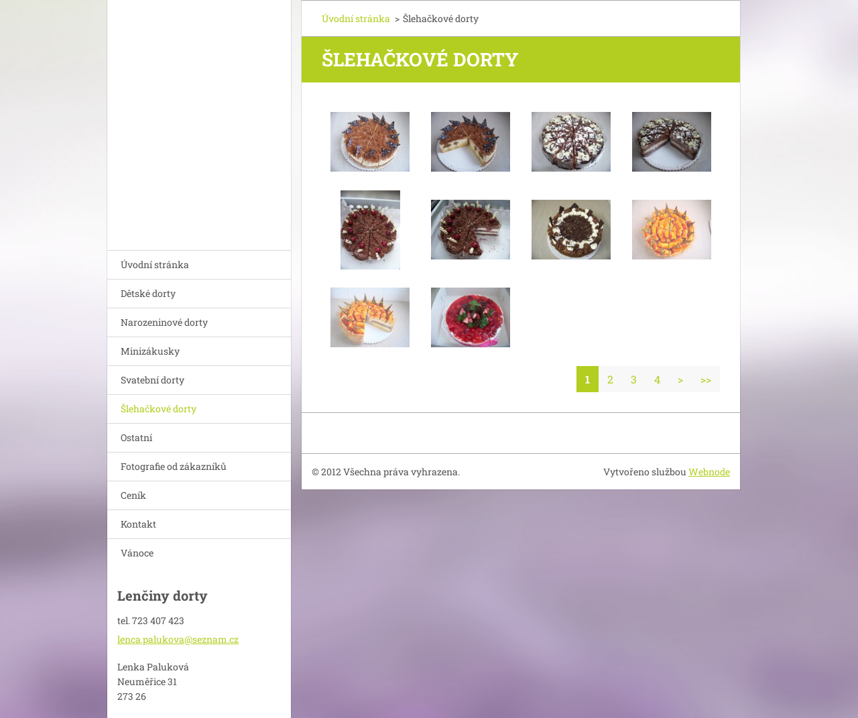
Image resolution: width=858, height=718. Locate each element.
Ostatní (136, 437)
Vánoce (137, 552)
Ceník (133, 495)
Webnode (709, 471)
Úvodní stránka (155, 264)
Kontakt (138, 524)
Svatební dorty (152, 379)
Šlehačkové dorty (158, 408)
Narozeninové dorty (164, 322)
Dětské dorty (148, 293)
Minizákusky (150, 351)
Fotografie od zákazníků (174, 466)
